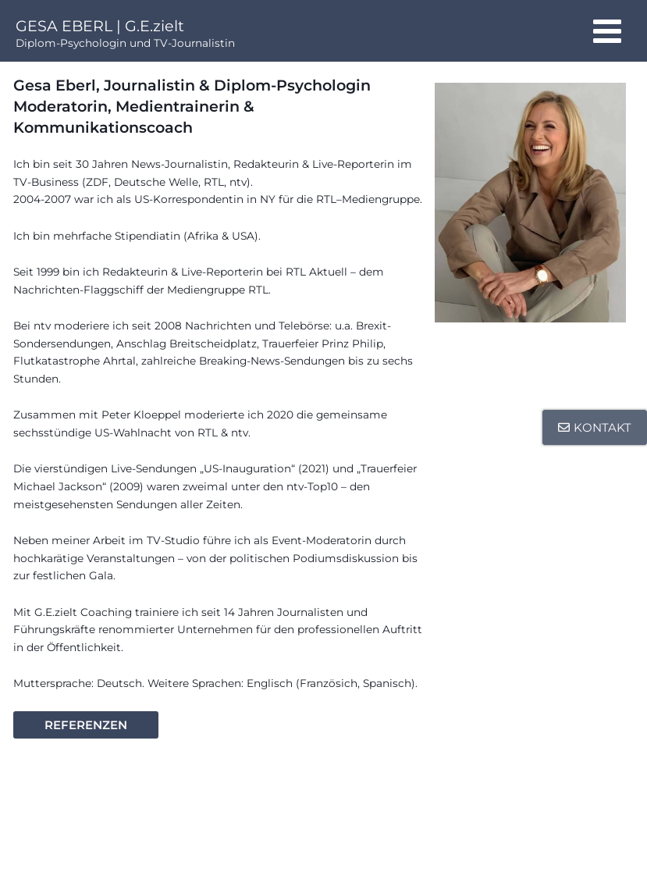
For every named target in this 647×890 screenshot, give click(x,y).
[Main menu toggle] (607, 30)
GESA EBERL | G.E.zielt (100, 25)
